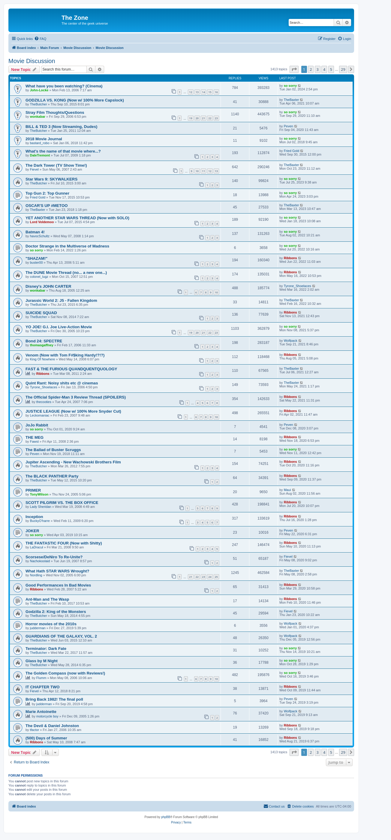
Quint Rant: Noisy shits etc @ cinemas (62, 383)
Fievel (34, 169)
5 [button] (331, 69)
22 (209, 118)
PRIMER (33, 490)
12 (190, 92)
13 (197, 92)
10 (197, 171)
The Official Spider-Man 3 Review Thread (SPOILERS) (76, 397)
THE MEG (35, 437)
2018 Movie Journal (44, 139)
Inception (34, 516)
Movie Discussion (31, 61)
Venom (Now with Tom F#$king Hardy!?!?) (65, 355)
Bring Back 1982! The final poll (54, 699)
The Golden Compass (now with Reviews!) (65, 673)
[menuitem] (40, 38)
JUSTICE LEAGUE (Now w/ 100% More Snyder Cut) (73, 411)
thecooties (43, 402)
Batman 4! (35, 232)
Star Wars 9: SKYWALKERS (51, 179)
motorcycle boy (47, 716)
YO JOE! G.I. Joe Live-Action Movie (59, 327)
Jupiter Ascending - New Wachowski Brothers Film (73, 462)
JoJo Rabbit (37, 425)
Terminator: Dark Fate (46, 648)
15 (209, 92)
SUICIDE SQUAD (41, 313)
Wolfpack (290, 340)
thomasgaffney (41, 345)
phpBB (165, 817)
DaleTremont (40, 155)
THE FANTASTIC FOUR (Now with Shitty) (64, 543)
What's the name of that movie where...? (63, 151)
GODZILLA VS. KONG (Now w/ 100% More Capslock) (75, 100)
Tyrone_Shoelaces (297, 286)
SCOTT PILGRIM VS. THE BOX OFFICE (62, 502)
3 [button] (318, 69)
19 (190, 118)
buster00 (36, 262)
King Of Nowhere (42, 359)
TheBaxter (291, 100)
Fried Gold (291, 151)
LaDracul (36, 547)
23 (216, 118)
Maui (287, 490)
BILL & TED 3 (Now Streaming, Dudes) (61, 126)
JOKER (32, 531)
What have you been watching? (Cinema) (64, 86)
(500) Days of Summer (46, 738)
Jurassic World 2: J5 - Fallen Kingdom (61, 300)
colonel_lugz (39, 276)
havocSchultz (40, 236)
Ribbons (290, 258)
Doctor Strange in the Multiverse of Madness (67, 246)
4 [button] (324, 69)
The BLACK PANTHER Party (52, 476)
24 (209, 577)
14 (203, 92)
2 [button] (311, 69)
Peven (288, 126)
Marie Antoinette (41, 711)
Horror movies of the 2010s (51, 624)
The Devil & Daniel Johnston (52, 725)
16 (216, 92)
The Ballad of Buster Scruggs (53, 449)
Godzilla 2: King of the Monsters (56, 611)
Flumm (41, 678)
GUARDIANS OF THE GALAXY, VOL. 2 (61, 636)
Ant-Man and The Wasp (47, 599)
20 (197, 118)
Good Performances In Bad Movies (58, 585)
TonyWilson (39, 494)
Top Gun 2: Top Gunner (47, 193)
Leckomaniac (40, 415)
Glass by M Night (42, 661)
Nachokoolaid (40, 561)
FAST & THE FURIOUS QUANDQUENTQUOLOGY (71, 369)
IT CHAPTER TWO (43, 687)
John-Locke (39, 90)
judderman (38, 628)
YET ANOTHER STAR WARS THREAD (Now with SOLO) (77, 218)
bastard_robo (40, 143)
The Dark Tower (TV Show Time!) (56, 165)
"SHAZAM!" (36, 258)
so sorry (290, 85)
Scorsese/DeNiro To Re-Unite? (54, 557)
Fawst (34, 441)
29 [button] (343, 69)
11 (203, 171)
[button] (294, 69)
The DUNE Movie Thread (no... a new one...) (66, 272)
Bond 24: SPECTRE (44, 341)
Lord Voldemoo (42, 222)
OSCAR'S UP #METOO (47, 205)
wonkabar (37, 116)
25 (216, 577)
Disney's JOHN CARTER (48, 286)
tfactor (34, 730)
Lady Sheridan (40, 506)
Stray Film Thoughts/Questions (55, 112)
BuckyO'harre (40, 521)
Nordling (36, 575)
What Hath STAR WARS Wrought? (57, 571)
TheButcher (38, 104)
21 (203, 118)
